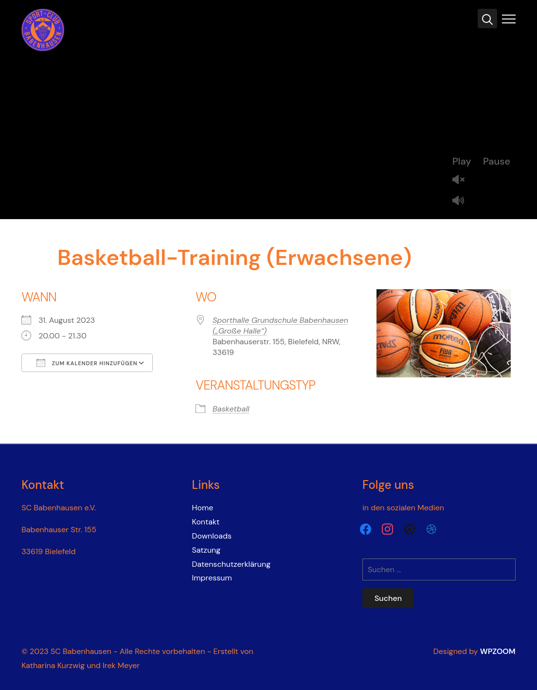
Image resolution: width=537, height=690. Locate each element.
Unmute (462, 180)
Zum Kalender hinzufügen (87, 362)
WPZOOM (498, 651)
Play (461, 161)
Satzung (206, 550)
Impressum (212, 578)
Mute (462, 201)
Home (203, 508)
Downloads (212, 536)
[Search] (487, 18)
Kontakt (206, 522)
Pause (496, 161)
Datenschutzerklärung (231, 564)
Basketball (231, 409)
